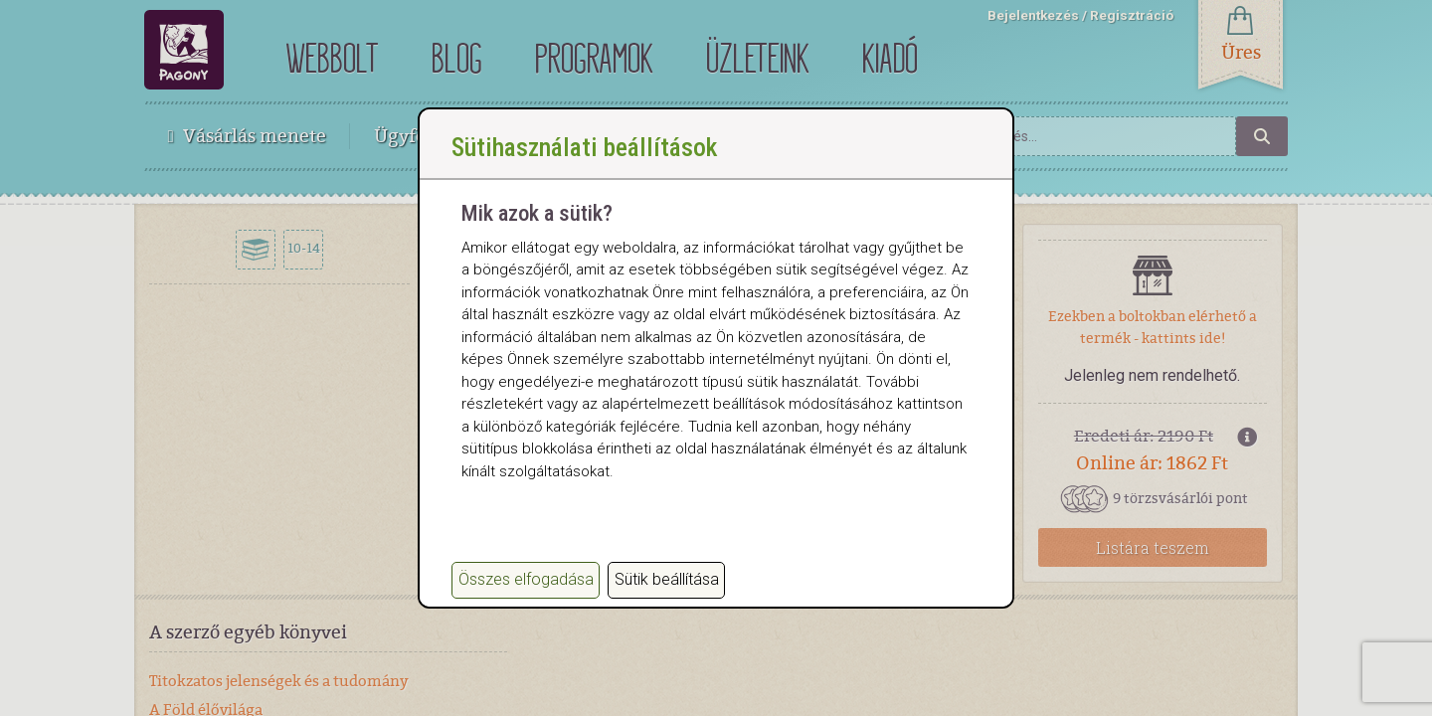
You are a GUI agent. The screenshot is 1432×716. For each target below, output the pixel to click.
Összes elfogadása (526, 579)
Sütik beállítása (667, 579)
